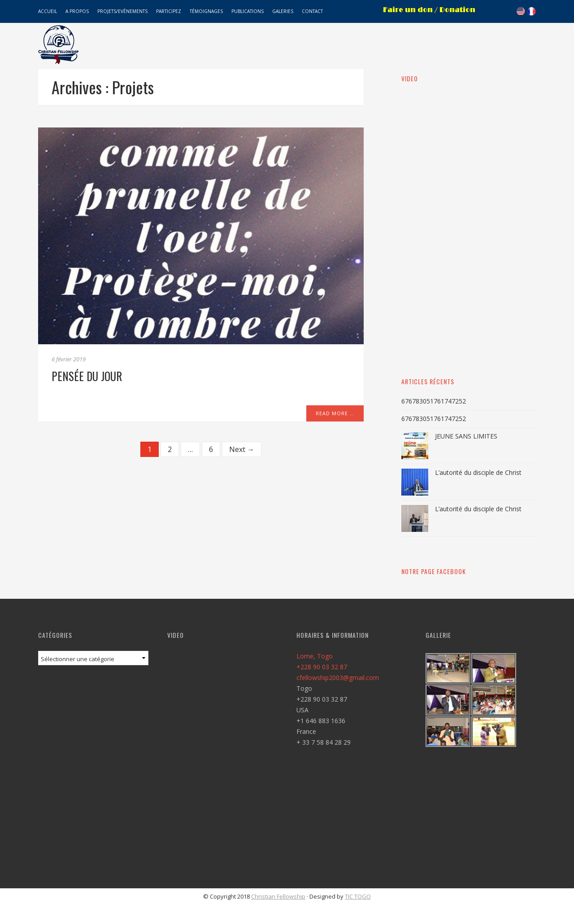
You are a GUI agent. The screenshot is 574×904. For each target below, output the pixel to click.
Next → (241, 449)
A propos (77, 11)
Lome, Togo (314, 656)
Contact (312, 11)
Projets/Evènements (122, 11)
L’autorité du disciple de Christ (478, 472)
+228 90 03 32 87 (321, 667)
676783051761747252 (433, 401)
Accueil (47, 11)
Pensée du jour (87, 376)
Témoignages (206, 11)
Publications (247, 11)
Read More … (335, 413)
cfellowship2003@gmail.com (337, 677)
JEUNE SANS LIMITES (466, 436)
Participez (168, 11)
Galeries (282, 11)
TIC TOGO (358, 896)
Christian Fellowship (278, 896)
